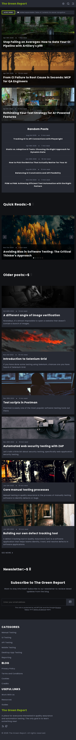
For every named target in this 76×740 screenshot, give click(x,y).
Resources (7, 699)
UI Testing (6, 637)
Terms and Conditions (12, 673)
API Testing (7, 642)
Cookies (5, 678)
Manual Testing (9, 632)
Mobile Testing (9, 647)
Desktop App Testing (12, 652)
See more (8, 552)
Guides (5, 704)
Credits (5, 683)
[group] (38, 237)
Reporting (6, 657)
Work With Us (8, 694)
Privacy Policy (8, 668)
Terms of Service (39, 609)
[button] (5, 237)
